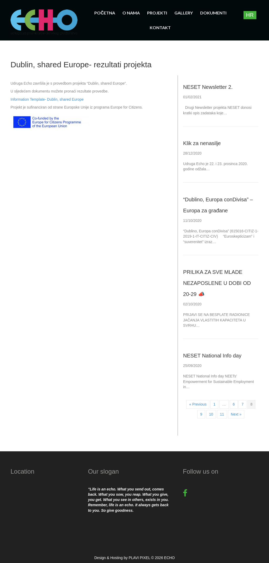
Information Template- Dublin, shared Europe (47, 99)
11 (222, 414)
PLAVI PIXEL (139, 558)
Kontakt (160, 27)
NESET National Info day (212, 356)
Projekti (157, 12)
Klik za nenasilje (202, 143)
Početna (104, 12)
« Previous (197, 404)
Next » (236, 414)
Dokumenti (213, 12)
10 (211, 414)
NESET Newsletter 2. (208, 87)
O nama (131, 12)
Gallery (183, 12)
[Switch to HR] (250, 15)
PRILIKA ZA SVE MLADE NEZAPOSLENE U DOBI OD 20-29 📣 (217, 283)
